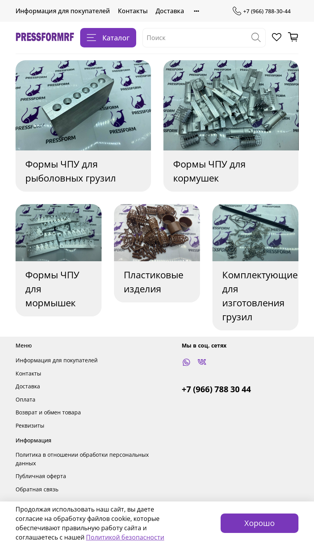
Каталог (108, 37)
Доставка (170, 11)
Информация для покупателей (63, 11)
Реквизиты (30, 425)
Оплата (25, 399)
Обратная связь (37, 489)
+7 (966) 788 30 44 (216, 389)
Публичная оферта (41, 476)
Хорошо (259, 523)
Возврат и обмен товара (48, 412)
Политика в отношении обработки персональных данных (82, 459)
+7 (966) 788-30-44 (262, 11)
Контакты (133, 11)
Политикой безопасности (125, 537)
